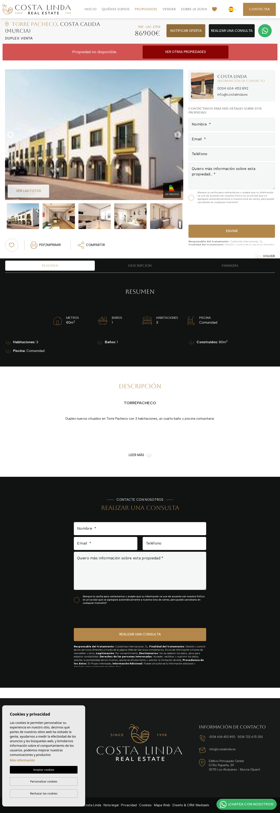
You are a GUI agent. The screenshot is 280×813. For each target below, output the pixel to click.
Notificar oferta (186, 31)
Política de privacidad (247, 195)
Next (179, 134)
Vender (169, 9)
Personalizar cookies (43, 781)
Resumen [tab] (50, 265)
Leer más (140, 455)
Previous (9, 134)
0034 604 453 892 (232, 88)
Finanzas (230, 265)
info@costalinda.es (232, 94)
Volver (265, 256)
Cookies (145, 805)
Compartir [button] (91, 245)
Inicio (90, 9)
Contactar (259, 9)
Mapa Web (162, 805)
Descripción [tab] (140, 265)
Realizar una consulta (231, 31)
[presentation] (211, 214)
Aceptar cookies (43, 770)
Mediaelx (202, 805)
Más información (22, 760)
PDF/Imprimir (45, 245)
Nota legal (111, 805)
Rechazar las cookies (43, 793)
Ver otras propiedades (185, 52)
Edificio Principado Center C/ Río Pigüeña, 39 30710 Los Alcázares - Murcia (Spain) (234, 765)
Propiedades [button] (146, 9)
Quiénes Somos (116, 9)
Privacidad (129, 805)
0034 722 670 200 (250, 736)
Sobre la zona (194, 9)
